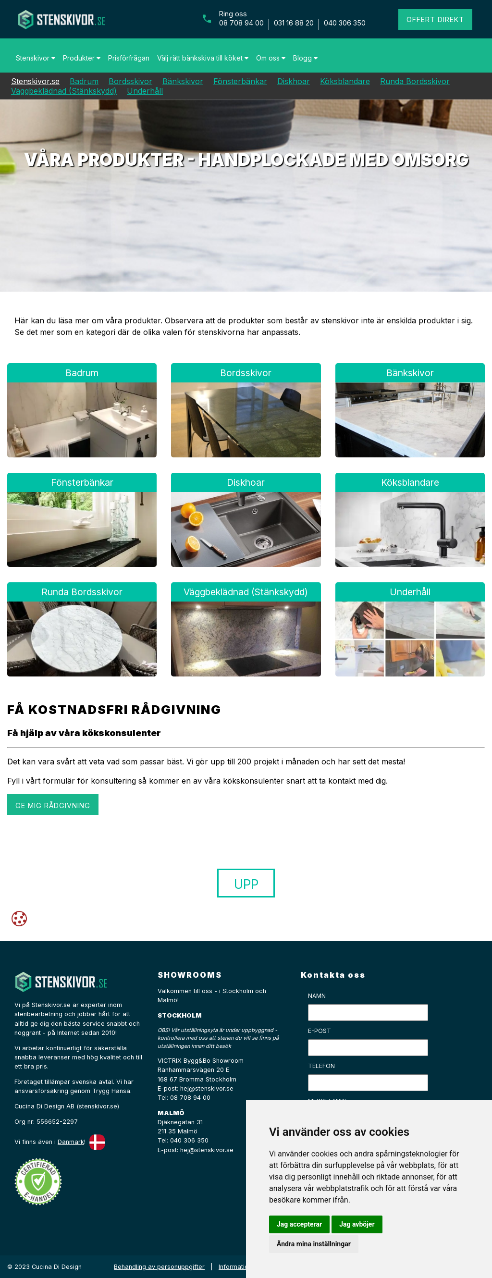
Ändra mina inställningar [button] (314, 1244)
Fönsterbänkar (240, 81)
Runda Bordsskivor (415, 81)
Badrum (84, 81)
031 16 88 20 (294, 23)
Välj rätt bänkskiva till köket (202, 58)
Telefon (321, 1065)
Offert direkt (435, 19)
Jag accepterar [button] (299, 1224)
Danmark (71, 1141)
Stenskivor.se (35, 81)
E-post (319, 1030)
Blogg (305, 58)
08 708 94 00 (241, 23)
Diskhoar (293, 81)
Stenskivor (35, 58)
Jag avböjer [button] (356, 1224)
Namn (317, 995)
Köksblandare (345, 81)
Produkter (81, 58)
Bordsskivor (130, 81)
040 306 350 (345, 23)
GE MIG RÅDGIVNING (52, 805)
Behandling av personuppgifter (159, 1266)
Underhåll (145, 91)
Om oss (270, 58)
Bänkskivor (182, 81)
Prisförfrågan (128, 58)
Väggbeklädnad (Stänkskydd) (64, 91)
